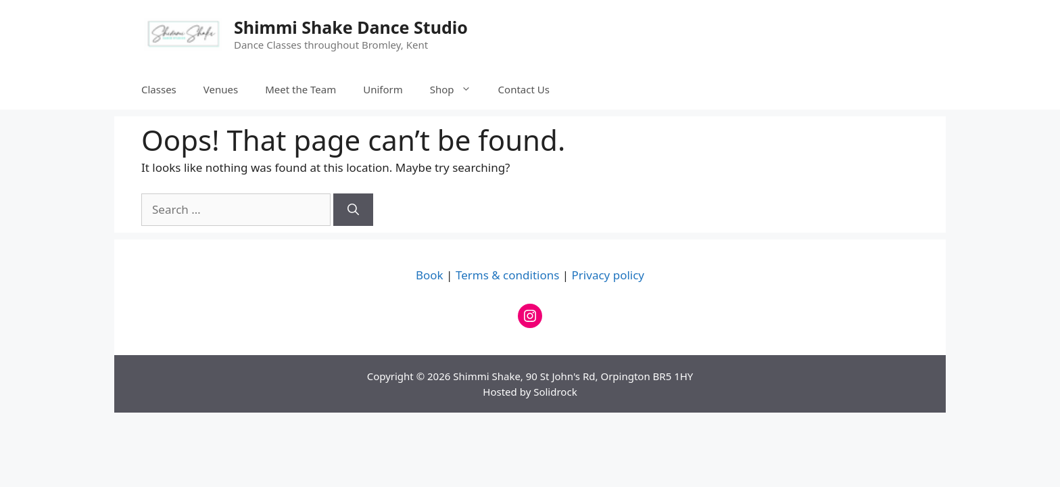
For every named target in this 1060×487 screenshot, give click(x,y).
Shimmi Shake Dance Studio (351, 27)
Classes (158, 89)
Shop (457, 89)
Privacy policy (608, 275)
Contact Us (524, 89)
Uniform (383, 89)
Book (429, 275)
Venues (220, 89)
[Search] (353, 209)
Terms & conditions (507, 275)
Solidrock (555, 391)
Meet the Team (300, 89)
